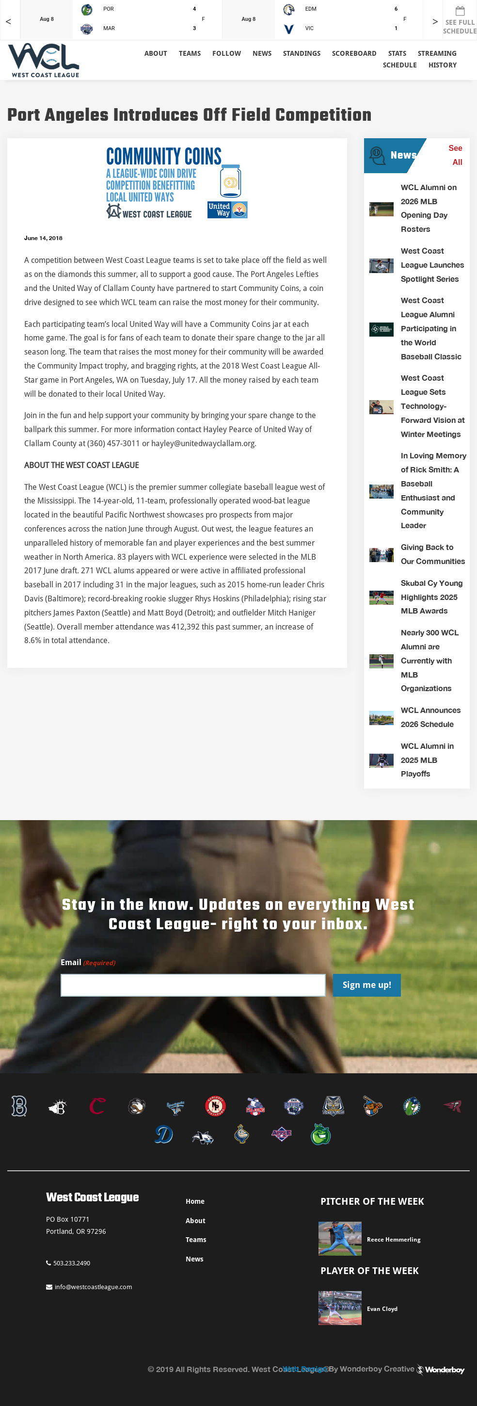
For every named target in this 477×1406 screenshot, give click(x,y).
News (262, 53)
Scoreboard (354, 53)
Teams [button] (190, 53)
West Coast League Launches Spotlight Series (432, 264)
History (443, 65)
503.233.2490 (68, 1263)
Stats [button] (397, 53)
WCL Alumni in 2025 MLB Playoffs (427, 759)
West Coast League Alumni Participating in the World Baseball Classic (431, 327)
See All (455, 155)
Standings (301, 53)
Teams (196, 1240)
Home (195, 1201)
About (155, 53)
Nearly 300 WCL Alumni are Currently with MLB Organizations (430, 660)
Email (88, 963)
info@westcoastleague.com (89, 1287)
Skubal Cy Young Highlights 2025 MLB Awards (432, 596)
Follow (226, 53)
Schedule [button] (400, 65)
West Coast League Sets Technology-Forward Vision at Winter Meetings (433, 405)
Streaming (437, 53)
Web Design (305, 1368)
